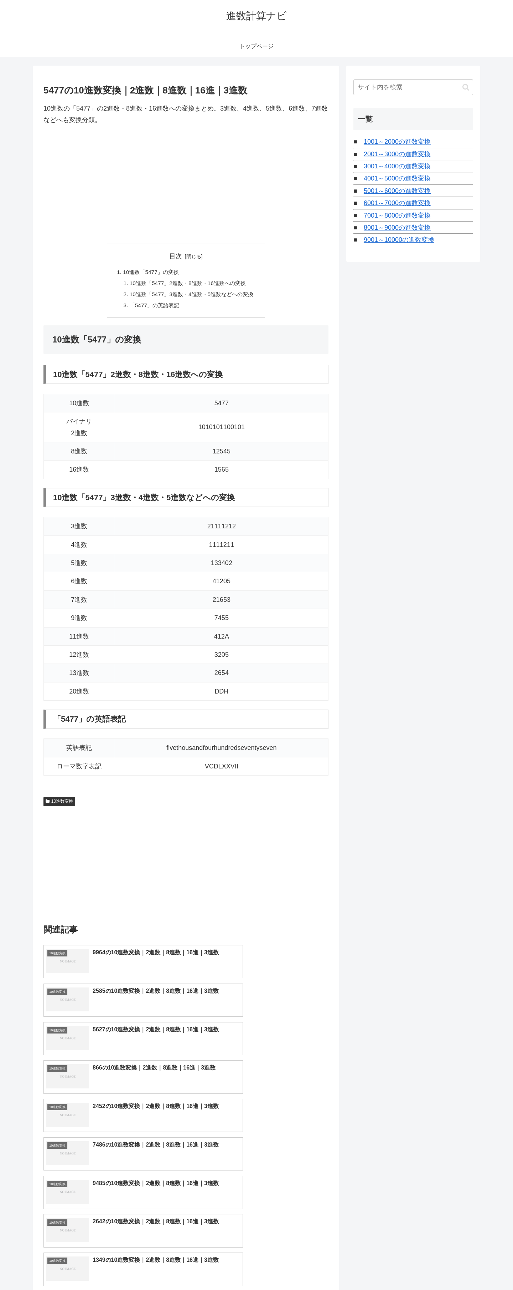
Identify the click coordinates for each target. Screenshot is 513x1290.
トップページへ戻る (393, 1268)
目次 (175, 256)
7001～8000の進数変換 (397, 215)
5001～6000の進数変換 (397, 190)
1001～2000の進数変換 (397, 141)
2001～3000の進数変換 (397, 154)
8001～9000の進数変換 (397, 227)
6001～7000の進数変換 (397, 203)
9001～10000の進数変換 (399, 239)
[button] (466, 87)
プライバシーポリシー (448, 1268)
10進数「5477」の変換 (148, 272)
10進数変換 (59, 803)
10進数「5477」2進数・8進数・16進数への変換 (187, 284)
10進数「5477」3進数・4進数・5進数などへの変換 (192, 295)
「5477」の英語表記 (152, 307)
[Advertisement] (185, 185)
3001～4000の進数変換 (397, 166)
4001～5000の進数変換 (397, 178)
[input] (413, 87)
